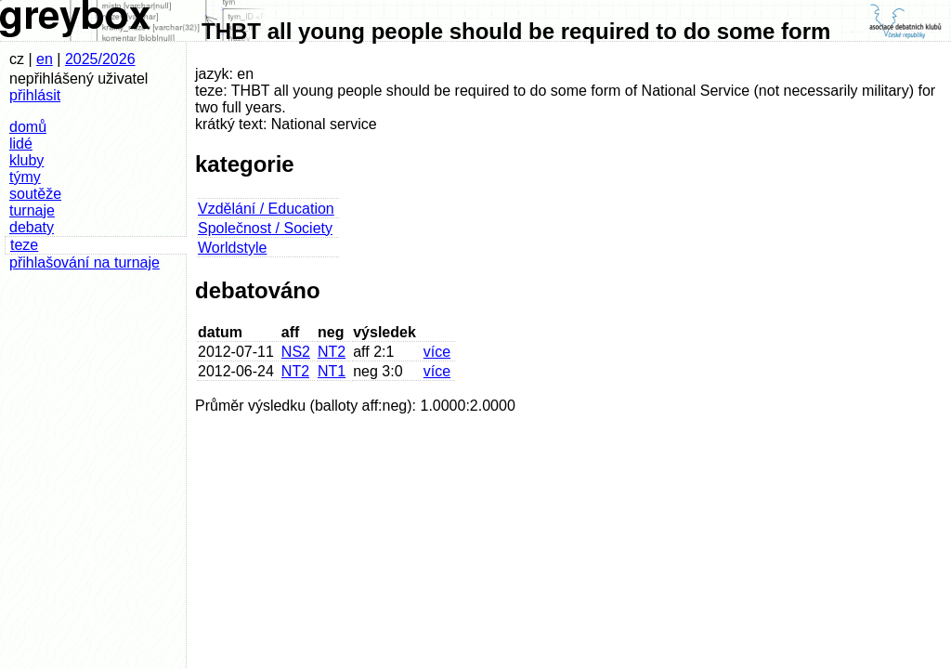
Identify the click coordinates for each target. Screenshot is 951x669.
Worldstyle (232, 248)
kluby (26, 160)
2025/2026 (100, 59)
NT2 (331, 352)
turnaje (32, 210)
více (436, 352)
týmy (25, 177)
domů (27, 127)
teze (24, 245)
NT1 (331, 371)
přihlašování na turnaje (84, 262)
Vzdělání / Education (266, 208)
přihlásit (34, 95)
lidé (21, 143)
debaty (31, 227)
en (44, 59)
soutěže (35, 194)
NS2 (295, 352)
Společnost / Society (265, 228)
